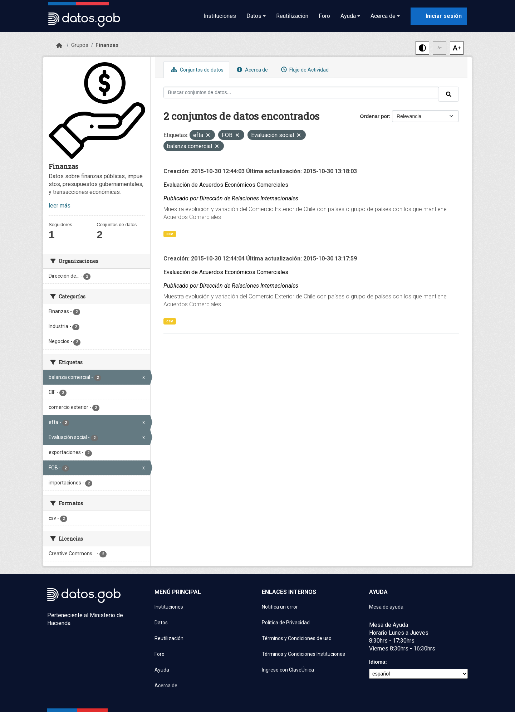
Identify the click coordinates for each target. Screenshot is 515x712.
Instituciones (219, 16)
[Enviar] (448, 94)
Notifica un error (280, 607)
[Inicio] (59, 46)
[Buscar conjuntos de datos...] (301, 92)
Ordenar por (374, 116)
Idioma (377, 662)
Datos (161, 622)
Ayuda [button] (348, 16)
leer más (59, 205)
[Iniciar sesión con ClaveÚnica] (439, 16)
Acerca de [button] (383, 16)
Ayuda (161, 670)
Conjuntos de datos (196, 69)
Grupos (79, 45)
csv (169, 233)
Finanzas (106, 45)
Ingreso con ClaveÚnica (288, 670)
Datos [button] (253, 16)
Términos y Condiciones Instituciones (303, 654)
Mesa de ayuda (386, 607)
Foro (324, 16)
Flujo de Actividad (304, 69)
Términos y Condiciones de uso (297, 638)
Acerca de (251, 69)
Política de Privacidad (286, 622)
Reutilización (292, 16)
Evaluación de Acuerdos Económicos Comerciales (225, 184)
